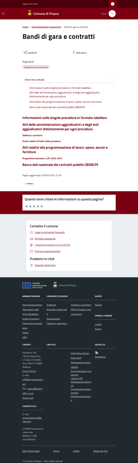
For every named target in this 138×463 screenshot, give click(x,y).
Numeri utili (27, 398)
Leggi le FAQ (77, 378)
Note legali (76, 358)
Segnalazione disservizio (81, 383)
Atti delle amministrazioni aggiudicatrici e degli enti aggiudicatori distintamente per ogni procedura (60, 126)
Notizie (98, 305)
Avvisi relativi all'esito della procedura (41, 141)
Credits (76, 451)
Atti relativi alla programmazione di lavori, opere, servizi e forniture (65, 149)
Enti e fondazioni (30, 314)
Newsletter (100, 357)
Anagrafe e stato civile (57, 312)
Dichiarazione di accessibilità (81, 365)
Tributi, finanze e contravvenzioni (81, 312)
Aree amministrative (32, 305)
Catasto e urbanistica (57, 323)
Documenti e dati (30, 309)
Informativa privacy (80, 353)
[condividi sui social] (29, 52)
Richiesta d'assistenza (81, 398)
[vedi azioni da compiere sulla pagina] (79, 52)
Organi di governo (30, 318)
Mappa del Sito (100, 451)
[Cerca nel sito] (111, 13)
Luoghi (98, 324)
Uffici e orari (28, 393)
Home (25, 27)
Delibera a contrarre (32, 135)
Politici (25, 332)
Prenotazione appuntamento (81, 390)
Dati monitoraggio (31, 451)
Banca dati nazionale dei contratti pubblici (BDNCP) (60, 164)
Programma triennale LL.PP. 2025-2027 (42, 158)
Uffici (24, 337)
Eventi (98, 329)
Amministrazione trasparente (46, 27)
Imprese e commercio (81, 305)
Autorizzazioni (53, 318)
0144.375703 (29, 371)
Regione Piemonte (30, 3)
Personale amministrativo (32, 326)
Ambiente (51, 305)
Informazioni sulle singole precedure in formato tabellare (64, 117)
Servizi (56, 451)
